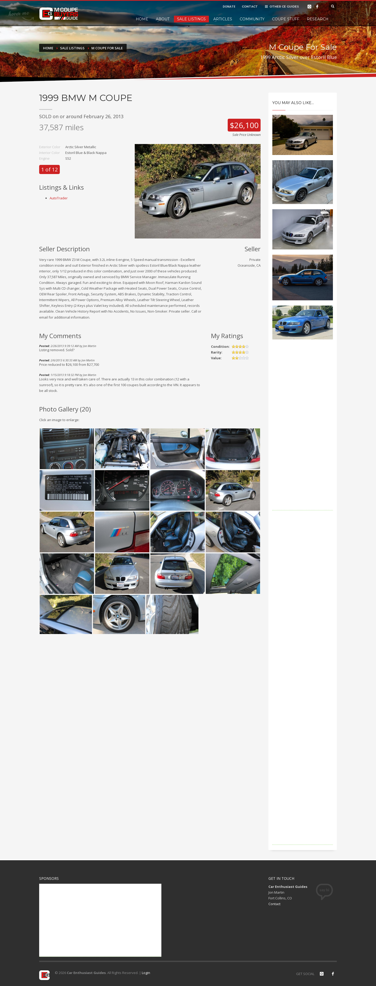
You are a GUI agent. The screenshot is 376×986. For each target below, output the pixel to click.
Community (252, 19)
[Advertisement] (302, 432)
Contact (274, 903)
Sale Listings (191, 19)
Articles (222, 19)
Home (142, 19)
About (162, 19)
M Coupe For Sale (107, 48)
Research (317, 19)
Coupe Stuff (285, 19)
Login (146, 972)
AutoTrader (59, 198)
